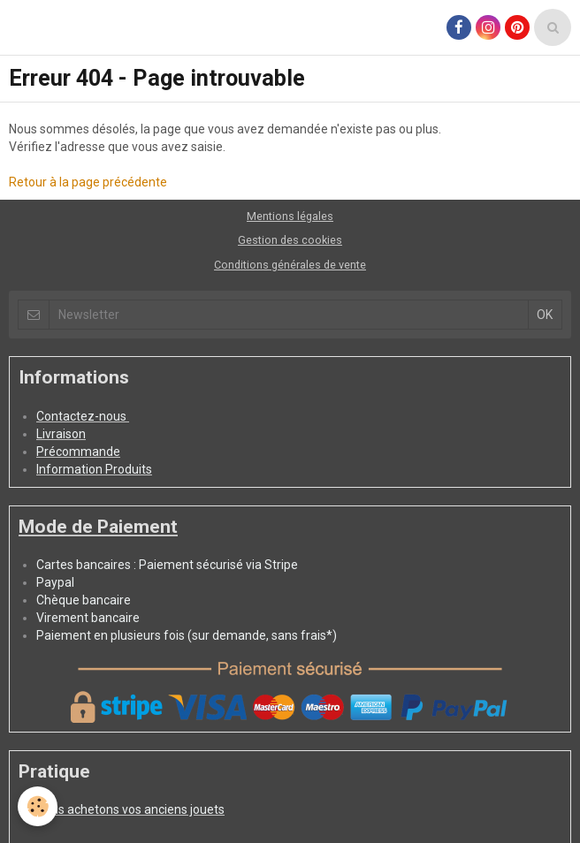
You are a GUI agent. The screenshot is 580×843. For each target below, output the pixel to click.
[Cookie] (37, 806)
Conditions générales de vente (290, 264)
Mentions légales (290, 216)
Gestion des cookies (290, 240)
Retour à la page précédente (88, 182)
